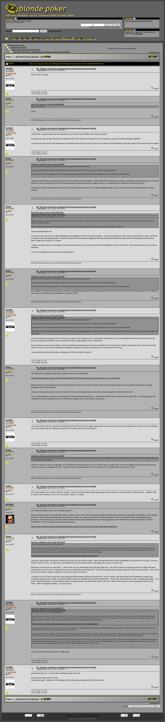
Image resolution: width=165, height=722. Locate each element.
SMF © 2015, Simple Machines (90, 715)
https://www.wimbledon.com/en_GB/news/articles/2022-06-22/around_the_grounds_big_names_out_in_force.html (75, 378)
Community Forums (18, 48)
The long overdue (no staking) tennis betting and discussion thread (41, 52)
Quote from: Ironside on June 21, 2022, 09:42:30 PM (47, 104)
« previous (152, 52)
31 (24, 57)
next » (158, 52)
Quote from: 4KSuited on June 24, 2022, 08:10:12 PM (48, 542)
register (29, 21)
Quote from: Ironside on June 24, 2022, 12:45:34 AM (47, 456)
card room (33, 15)
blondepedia (22, 15)
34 (32, 57)
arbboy (9, 486)
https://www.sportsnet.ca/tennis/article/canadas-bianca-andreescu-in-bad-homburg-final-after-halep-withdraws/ (74, 527)
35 (35, 57)
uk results (62, 15)
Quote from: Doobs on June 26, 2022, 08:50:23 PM (47, 608)
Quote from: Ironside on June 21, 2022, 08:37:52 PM (48, 214)
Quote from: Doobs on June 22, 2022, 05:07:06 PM (47, 315)
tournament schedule (47, 15)
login (23, 21)
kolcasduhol (139, 34)
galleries (70, 15)
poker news (11, 15)
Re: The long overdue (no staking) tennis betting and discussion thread (66, 69)
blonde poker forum (16, 46)
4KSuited (9, 504)
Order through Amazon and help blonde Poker (139, 21)
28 (17, 57)
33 (30, 57)
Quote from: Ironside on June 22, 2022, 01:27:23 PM (47, 164)
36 (37, 57)
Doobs (8, 98)
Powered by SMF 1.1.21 (72, 715)
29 (19, 57)
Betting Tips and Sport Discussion (26, 50)
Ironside (9, 68)
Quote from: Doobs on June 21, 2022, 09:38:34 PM (47, 212)
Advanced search (55, 31)
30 (21, 57)
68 (42, 57)
